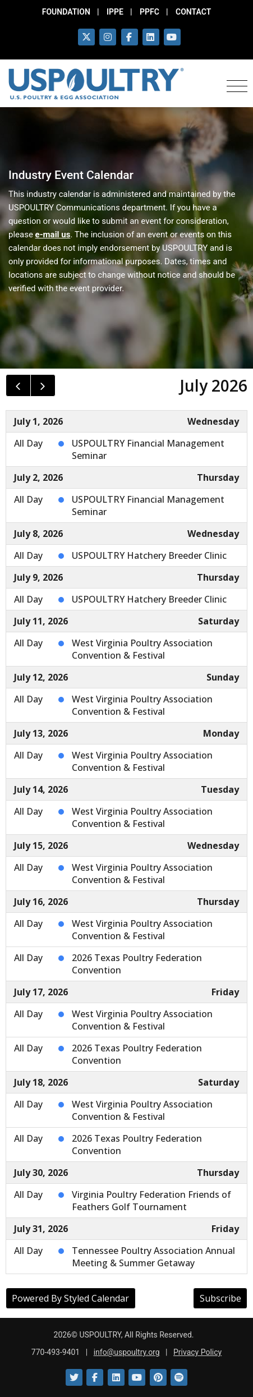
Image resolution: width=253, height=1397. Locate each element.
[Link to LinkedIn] (116, 1377)
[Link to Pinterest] (158, 1377)
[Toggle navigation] (237, 84)
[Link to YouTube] (136, 1377)
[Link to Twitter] (74, 1377)
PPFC (149, 11)
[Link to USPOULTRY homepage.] (96, 83)
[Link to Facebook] (94, 1377)
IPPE (115, 11)
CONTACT (193, 11)
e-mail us (53, 234)
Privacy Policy (197, 1352)
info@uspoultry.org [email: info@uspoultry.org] (127, 1352)
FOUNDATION (66, 11)
